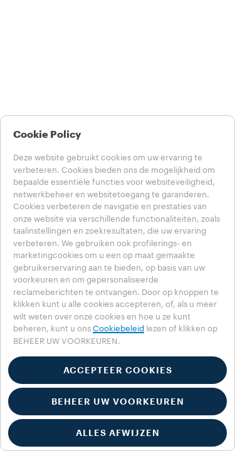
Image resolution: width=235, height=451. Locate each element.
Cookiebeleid (118, 328)
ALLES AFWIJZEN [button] (118, 432)
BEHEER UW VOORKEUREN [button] (117, 401)
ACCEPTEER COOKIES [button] (117, 370)
